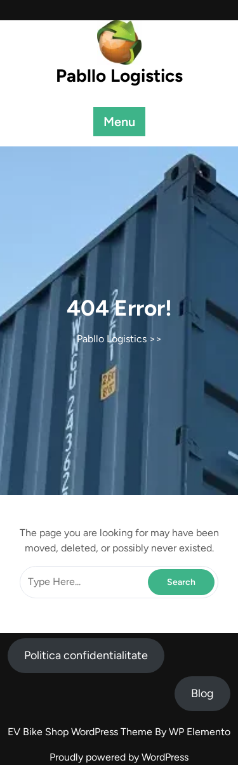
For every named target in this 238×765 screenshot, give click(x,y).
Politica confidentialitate (86, 655)
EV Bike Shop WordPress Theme (81, 732)
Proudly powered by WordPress (119, 757)
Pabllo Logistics (119, 75)
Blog (202, 693)
